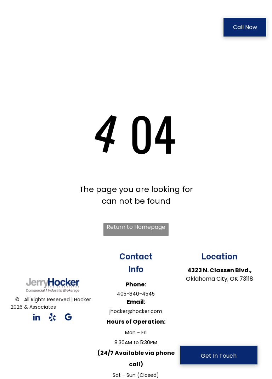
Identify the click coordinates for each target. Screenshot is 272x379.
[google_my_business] (68, 318)
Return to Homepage (136, 227)
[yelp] (52, 318)
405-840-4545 (136, 293)
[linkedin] (36, 318)
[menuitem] (122, 28)
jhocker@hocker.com (135, 311)
